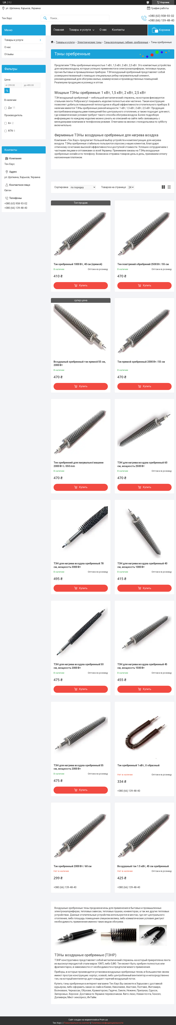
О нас (103, 29)
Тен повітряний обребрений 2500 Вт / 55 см (143, 264)
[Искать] (45, 18)
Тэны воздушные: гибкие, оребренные (126, 42)
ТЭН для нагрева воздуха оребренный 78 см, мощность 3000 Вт (78, 565)
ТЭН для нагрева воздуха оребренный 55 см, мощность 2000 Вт (78, 767)
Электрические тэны (89, 42)
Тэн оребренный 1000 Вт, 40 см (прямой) (78, 264)
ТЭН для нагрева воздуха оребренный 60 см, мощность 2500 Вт (142, 464)
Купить (83, 285)
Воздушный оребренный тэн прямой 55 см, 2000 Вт (80, 363)
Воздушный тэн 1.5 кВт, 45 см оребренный (143, 866)
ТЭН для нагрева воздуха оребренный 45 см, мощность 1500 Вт (142, 666)
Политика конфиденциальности (107, 1023)
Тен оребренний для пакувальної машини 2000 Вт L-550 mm (78, 464)
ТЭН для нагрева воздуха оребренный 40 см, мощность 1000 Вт (142, 565)
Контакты (118, 29)
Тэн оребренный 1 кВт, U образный (138, 765)
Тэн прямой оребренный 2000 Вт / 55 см (141, 361)
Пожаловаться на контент (77, 1023)
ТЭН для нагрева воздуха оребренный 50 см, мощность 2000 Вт (78, 666)
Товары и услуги (80, 29)
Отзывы (9, 54)
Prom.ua (104, 1020)
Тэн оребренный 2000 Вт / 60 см (73, 866)
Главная (59, 29)
